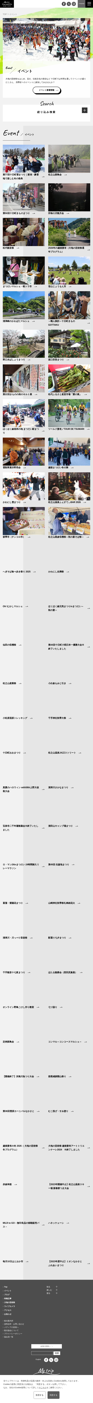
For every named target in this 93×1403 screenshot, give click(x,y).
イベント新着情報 (46, 90)
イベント (7, 1291)
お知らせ (7, 1314)
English (38, 1359)
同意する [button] (53, 1395)
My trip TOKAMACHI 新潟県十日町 (7, 4)
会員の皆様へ (45, 1346)
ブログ (7, 1295)
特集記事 (7, 1298)
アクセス (7, 1310)
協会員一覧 (8, 1337)
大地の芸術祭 (9, 1302)
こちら (43, 1387)
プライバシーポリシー (13, 1334)
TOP (5, 14)
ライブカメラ (9, 1306)
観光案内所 (8, 1321)
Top (5, 1287)
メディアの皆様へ (11, 1327)
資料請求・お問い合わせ (14, 1324)
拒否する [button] (40, 1395)
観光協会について (11, 1330)
